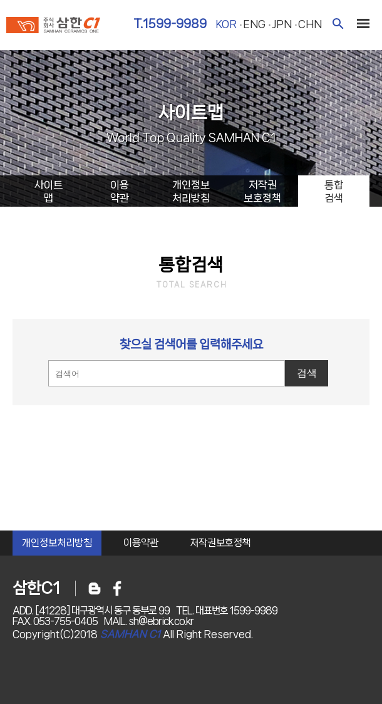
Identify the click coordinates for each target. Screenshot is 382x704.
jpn (282, 23)
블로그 (94, 588)
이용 (119, 192)
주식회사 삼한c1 (53, 26)
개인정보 (191, 192)
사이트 (48, 192)
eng (254, 23)
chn (310, 23)
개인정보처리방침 (57, 542)
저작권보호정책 (220, 542)
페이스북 (117, 588)
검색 (337, 23)
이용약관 (140, 542)
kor (226, 23)
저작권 (262, 192)
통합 (333, 192)
